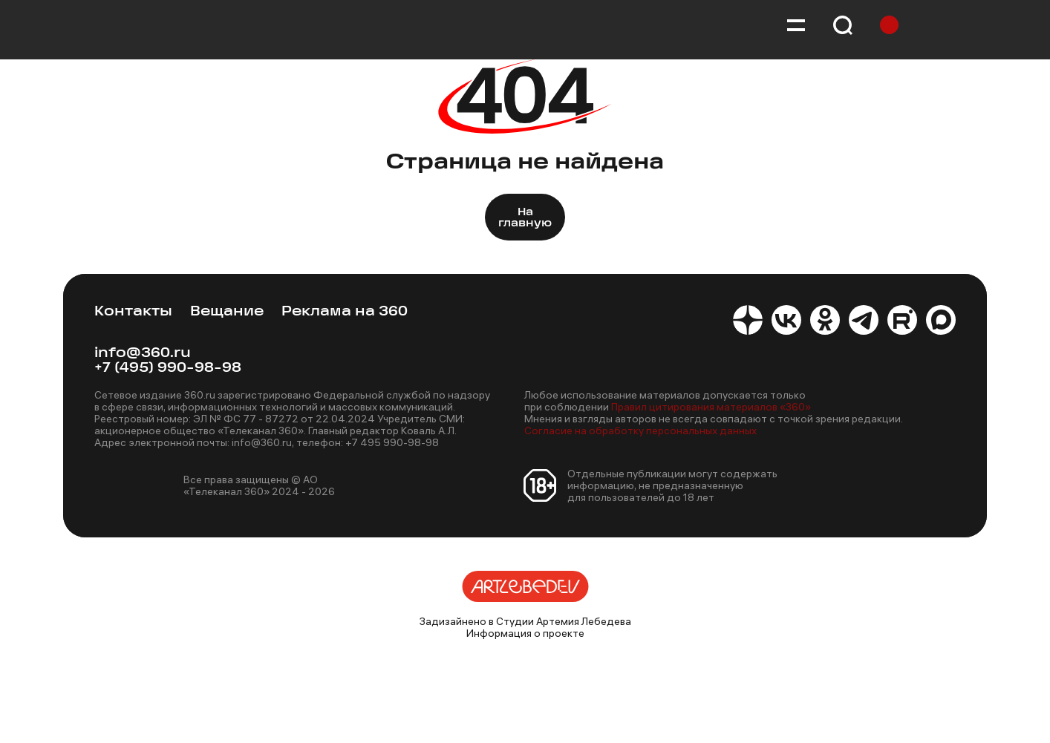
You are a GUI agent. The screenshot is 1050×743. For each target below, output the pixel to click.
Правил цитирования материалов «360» (711, 406)
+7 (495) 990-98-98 (167, 368)
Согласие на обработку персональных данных (640, 430)
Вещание (227, 312)
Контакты (133, 312)
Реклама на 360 (344, 312)
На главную (525, 218)
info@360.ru (142, 353)
